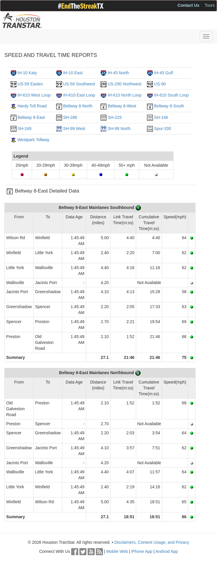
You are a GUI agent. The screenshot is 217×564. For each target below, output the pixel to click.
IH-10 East (73, 72)
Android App (167, 551)
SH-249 (24, 128)
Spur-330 (162, 128)
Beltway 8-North (78, 106)
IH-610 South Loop (171, 95)
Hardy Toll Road (31, 106)
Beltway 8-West (122, 106)
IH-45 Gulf (163, 72)
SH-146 (161, 117)
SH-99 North (119, 128)
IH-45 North (118, 72)
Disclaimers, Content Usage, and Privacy (151, 542)
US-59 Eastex (30, 84)
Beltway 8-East (31, 117)
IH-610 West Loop (34, 95)
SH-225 (114, 117)
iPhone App (141, 551)
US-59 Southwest (79, 84)
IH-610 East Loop (79, 95)
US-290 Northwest (124, 84)
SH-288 (70, 117)
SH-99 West (74, 128)
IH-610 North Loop (124, 95)
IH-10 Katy (27, 72)
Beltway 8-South (169, 106)
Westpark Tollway (33, 139)
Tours (210, 5)
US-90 (160, 84)
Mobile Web (117, 551)
